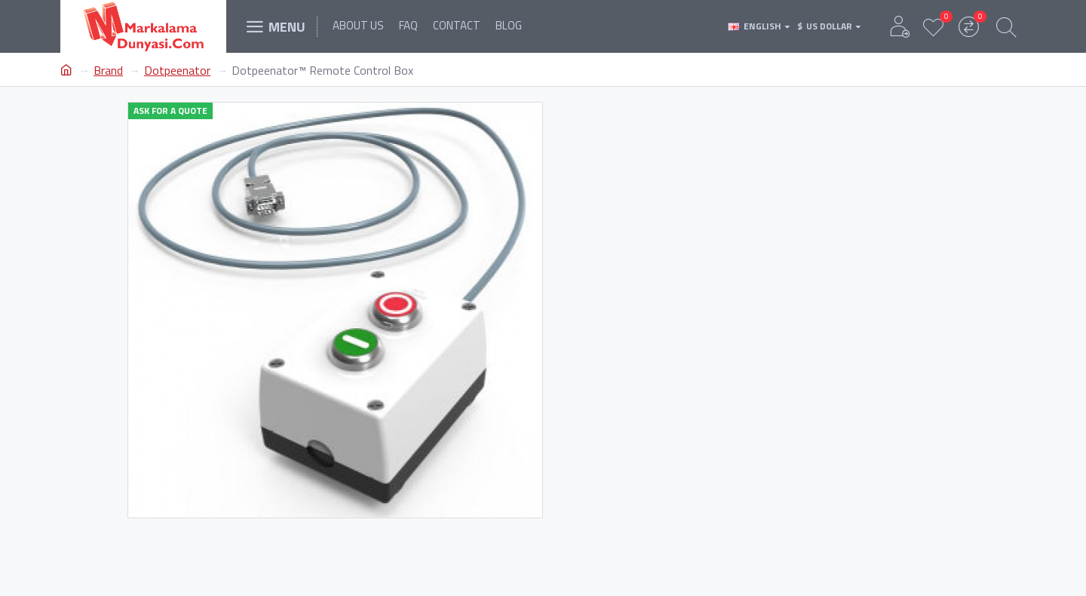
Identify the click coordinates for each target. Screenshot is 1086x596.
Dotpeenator (177, 70)
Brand (108, 70)
